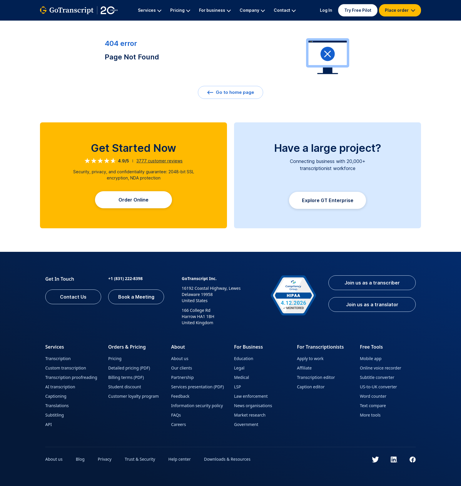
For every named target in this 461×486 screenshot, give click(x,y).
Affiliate (304, 368)
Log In (326, 10)
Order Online (133, 200)
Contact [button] (285, 10)
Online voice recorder (380, 368)
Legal (239, 368)
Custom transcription (65, 368)
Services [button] (149, 10)
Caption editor (311, 387)
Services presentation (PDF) (197, 387)
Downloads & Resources (227, 459)
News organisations (253, 405)
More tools (370, 415)
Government (246, 424)
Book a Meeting (136, 297)
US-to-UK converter (378, 387)
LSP (237, 387)
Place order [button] (400, 10)
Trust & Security (140, 459)
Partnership (182, 377)
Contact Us (73, 297)
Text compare (373, 405)
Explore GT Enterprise (327, 200)
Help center (179, 459)
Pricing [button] (180, 10)
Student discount (124, 387)
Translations (57, 405)
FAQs (176, 415)
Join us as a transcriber (372, 283)
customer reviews (159, 160)
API (48, 424)
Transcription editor (316, 377)
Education (243, 358)
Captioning (55, 396)
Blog (80, 459)
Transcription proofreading (71, 377)
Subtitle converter (377, 377)
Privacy (105, 459)
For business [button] (215, 10)
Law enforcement (251, 396)
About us (179, 358)
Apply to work (310, 358)
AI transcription (60, 387)
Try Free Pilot (357, 10)
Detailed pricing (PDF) (129, 368)
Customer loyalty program (133, 396)
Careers (178, 424)
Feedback (180, 396)
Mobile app (371, 358)
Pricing (114, 358)
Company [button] (252, 10)
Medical (241, 377)
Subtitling (54, 415)
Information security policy (197, 405)
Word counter (373, 396)
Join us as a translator (372, 304)
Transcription (58, 358)
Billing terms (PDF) (126, 377)
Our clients (181, 368)
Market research (249, 415)
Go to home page (230, 92)
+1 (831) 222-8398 (125, 278)
